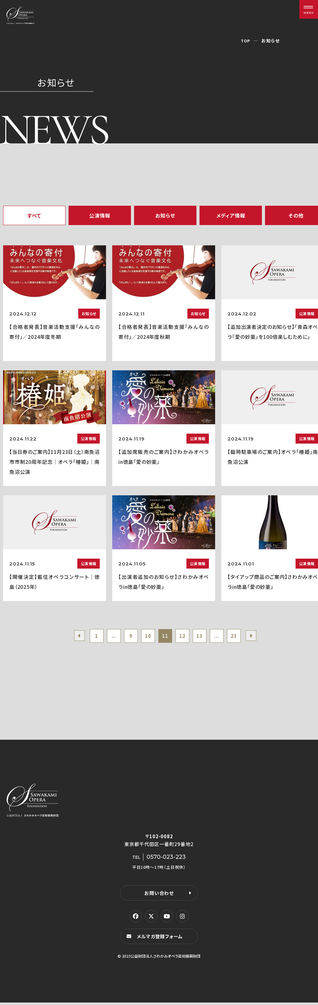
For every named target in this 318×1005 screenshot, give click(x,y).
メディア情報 (230, 215)
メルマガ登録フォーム (161, 938)
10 (146, 637)
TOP (245, 40)
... (108, 637)
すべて (34, 215)
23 (241, 637)
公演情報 (99, 215)
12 (184, 637)
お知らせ (165, 215)
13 (203, 637)
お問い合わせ (159, 895)
